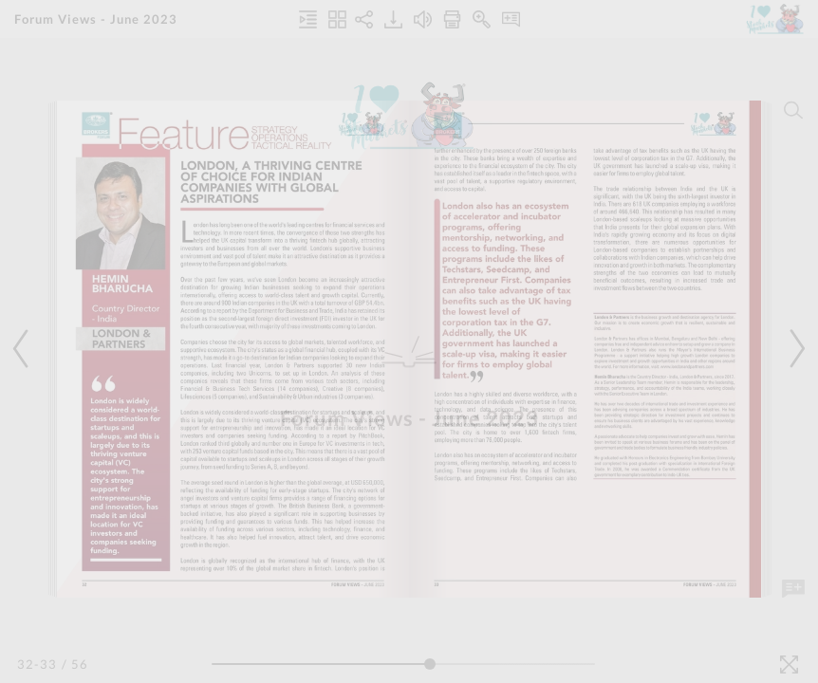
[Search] (793, 110)
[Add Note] (793, 589)
